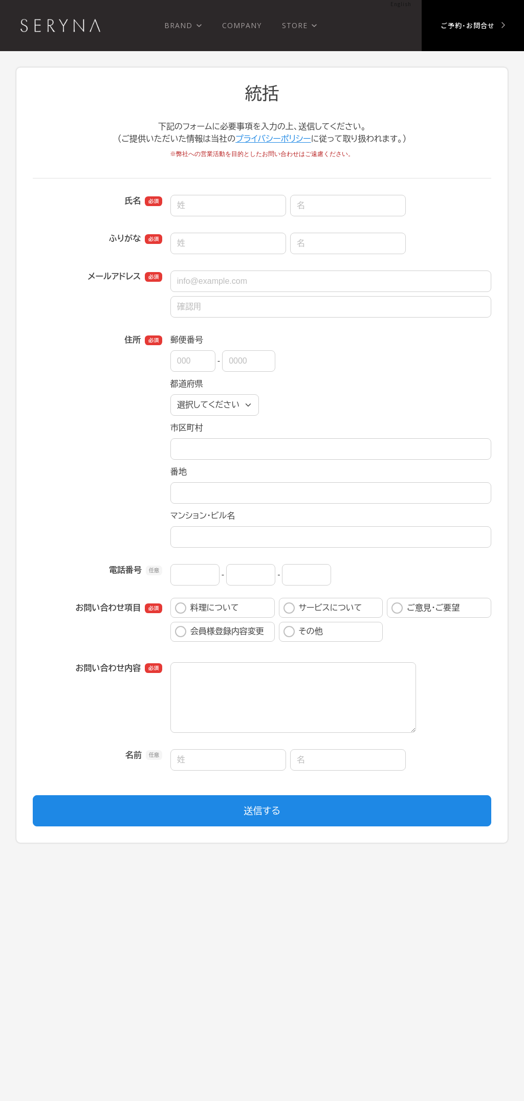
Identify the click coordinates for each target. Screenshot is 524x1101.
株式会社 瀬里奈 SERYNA (60, 25)
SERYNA (54, 982)
